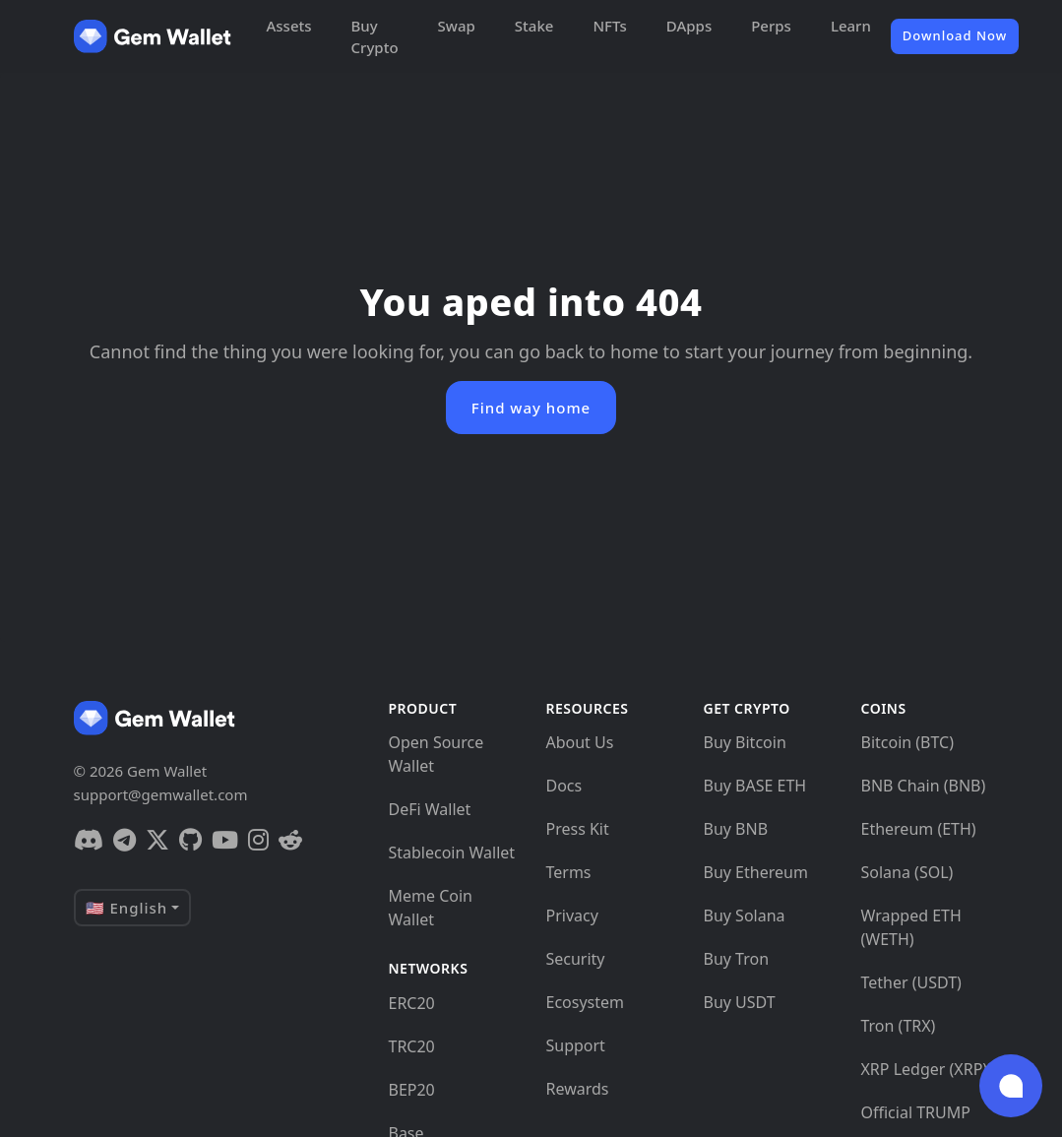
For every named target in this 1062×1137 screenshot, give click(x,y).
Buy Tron (736, 959)
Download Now (955, 35)
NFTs (609, 25)
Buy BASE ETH (754, 785)
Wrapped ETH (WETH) (910, 927)
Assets (289, 25)
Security (574, 959)
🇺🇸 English (127, 907)
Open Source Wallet (435, 754)
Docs (563, 785)
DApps (689, 25)
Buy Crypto (375, 37)
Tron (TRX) (897, 1026)
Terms (568, 872)
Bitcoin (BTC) (907, 742)
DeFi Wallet (429, 809)
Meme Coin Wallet (430, 907)
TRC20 (411, 1046)
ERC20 (411, 1003)
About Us (579, 742)
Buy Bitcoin (744, 742)
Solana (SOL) (906, 872)
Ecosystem (584, 1002)
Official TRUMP (914, 1112)
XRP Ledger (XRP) (923, 1069)
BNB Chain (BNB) (922, 785)
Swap (456, 25)
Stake (534, 25)
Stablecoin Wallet (451, 852)
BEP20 (411, 1090)
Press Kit (576, 829)
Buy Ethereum (755, 872)
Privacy (571, 915)
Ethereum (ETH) (917, 829)
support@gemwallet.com (161, 794)
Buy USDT (739, 1002)
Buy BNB (735, 829)
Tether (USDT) (910, 982)
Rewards (576, 1089)
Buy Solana (743, 915)
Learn (851, 25)
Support (574, 1045)
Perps (771, 25)
